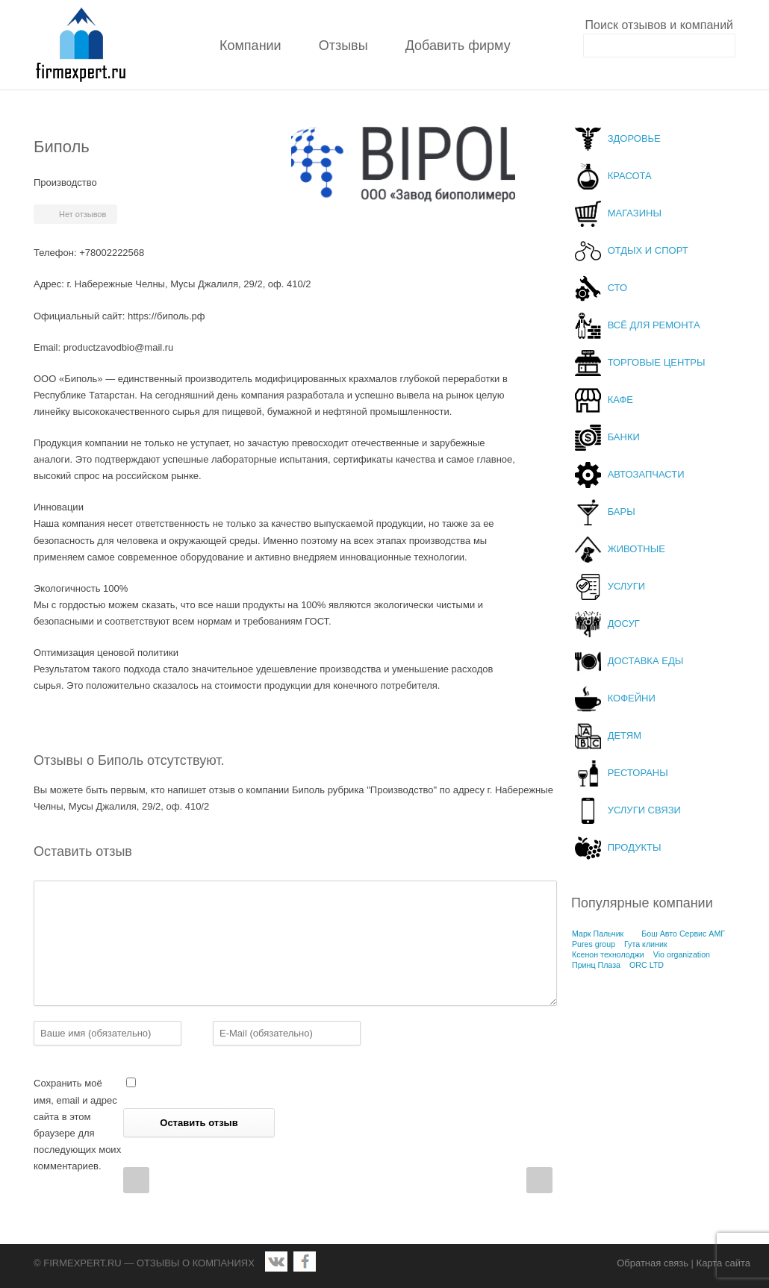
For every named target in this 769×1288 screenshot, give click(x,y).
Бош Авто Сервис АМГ (683, 933)
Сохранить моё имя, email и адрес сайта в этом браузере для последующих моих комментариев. (77, 1124)
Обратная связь (652, 1263)
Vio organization (681, 954)
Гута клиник (645, 944)
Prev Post (136, 1180)
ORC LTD (646, 964)
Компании (250, 45)
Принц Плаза (596, 964)
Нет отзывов (82, 214)
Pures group (593, 944)
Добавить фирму (458, 45)
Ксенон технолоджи (608, 954)
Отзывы (343, 45)
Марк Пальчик (597, 933)
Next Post (539, 1180)
